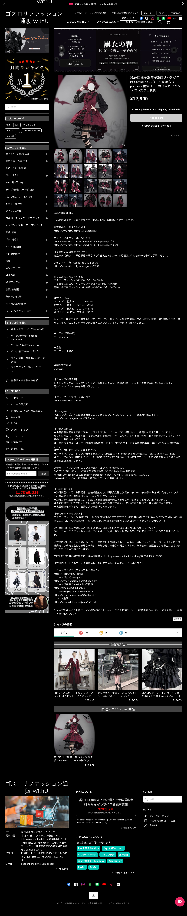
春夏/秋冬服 (12, 289)
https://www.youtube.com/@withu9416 (75, 595)
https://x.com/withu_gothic (69, 573)
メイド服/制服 (13, 246)
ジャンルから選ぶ (108, 21)
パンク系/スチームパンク (19, 197)
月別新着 (10, 275)
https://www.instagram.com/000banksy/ (76, 418)
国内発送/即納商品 (16, 304)
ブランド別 (12, 239)
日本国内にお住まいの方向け (156, 126)
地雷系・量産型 (14, 204)
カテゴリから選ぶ (78, 21)
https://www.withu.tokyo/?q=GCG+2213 (75, 230)
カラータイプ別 (14, 296)
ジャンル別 (12, 175)
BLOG (161, 13)
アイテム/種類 (13, 211)
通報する (177, 619)
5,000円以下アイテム (17, 182)
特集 (8, 261)
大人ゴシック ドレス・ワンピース (24, 225)
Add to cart (156, 117)
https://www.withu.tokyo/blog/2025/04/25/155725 (135, 556)
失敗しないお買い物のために (125, 13)
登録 (43, 473)
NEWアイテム (13, 282)
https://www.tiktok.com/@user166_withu (76, 602)
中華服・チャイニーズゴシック (23, 218)
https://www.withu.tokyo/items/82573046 (76, 241)
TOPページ (81, 13)
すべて (63, 632)
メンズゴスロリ (14, 268)
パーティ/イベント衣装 (18, 311)
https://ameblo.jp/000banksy (69, 588)
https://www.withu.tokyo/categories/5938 (76, 266)
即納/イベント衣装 (16, 168)
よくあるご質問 (99, 13)
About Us (148, 13)
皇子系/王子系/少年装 (18, 154)
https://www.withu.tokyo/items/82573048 (76, 245)
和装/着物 (11, 232)
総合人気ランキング (16, 161)
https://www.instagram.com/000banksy (75, 581)
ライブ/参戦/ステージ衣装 (20, 189)
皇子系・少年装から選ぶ (139, 21)
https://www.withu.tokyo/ (67, 400)
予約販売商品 (13, 254)
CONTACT (175, 13)
